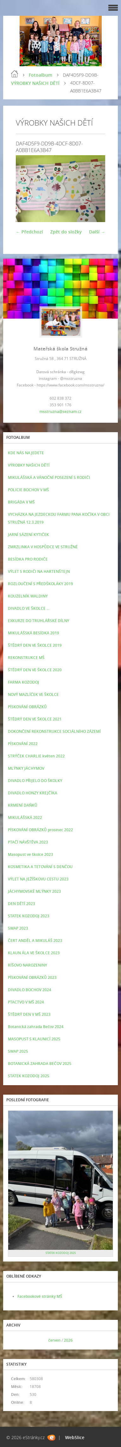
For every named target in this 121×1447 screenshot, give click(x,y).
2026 (68, 1340)
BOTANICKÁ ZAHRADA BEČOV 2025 (39, 1063)
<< (15, 1340)
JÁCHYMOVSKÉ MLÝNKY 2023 (34, 891)
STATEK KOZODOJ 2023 (28, 916)
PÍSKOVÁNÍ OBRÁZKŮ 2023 (32, 977)
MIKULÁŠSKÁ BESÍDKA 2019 (33, 633)
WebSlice (74, 1437)
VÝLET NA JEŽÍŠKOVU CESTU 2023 (38, 879)
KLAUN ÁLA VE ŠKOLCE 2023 (34, 953)
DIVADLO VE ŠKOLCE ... (28, 608)
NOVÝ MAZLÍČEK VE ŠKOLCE (33, 694)
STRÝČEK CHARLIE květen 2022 (36, 756)
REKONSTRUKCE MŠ (26, 657)
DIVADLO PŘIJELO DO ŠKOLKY (35, 780)
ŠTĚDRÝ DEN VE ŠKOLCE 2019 (35, 645)
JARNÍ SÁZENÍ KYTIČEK (28, 534)
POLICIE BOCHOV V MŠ (28, 489)
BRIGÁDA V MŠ (21, 502)
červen (54, 1340)
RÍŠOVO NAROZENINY (27, 965)
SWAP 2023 (18, 928)
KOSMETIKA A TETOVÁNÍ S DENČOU (40, 866)
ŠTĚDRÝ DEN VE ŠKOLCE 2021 (35, 719)
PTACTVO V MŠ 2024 (26, 1002)
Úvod (14, 74)
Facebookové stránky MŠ (39, 1296)
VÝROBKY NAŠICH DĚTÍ (35, 83)
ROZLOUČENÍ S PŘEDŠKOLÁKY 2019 (40, 583)
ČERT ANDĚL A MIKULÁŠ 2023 (35, 940)
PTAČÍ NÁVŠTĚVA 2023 (28, 842)
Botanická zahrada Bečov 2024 (36, 1026)
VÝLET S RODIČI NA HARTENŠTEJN (39, 571)
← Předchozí (29, 232)
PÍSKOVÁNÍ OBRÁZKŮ (27, 706)
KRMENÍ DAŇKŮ (22, 805)
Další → (97, 232)
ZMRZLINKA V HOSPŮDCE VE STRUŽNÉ (43, 547)
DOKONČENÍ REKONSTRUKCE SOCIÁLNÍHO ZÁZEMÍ (54, 731)
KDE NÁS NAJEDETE (26, 453)
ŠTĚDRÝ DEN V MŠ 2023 (29, 1014)
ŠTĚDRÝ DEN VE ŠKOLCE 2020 (35, 670)
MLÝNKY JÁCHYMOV (26, 768)
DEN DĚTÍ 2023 (21, 903)
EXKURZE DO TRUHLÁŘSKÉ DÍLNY (38, 620)
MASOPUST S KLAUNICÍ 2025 (34, 1039)
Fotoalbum (40, 75)
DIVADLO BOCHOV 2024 (29, 989)
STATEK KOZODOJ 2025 (28, 1076)
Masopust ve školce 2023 (30, 854)
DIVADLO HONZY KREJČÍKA (32, 793)
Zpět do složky (66, 232)
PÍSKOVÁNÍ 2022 (23, 743)
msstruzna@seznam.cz (60, 411)
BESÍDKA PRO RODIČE (28, 559)
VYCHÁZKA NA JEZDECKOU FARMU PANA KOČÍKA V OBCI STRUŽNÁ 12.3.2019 (59, 518)
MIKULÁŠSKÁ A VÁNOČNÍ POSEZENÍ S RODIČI (49, 477)
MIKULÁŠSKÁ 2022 (25, 817)
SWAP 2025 (18, 1051)
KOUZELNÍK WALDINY (28, 596)
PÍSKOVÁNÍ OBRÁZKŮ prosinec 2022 (40, 829)
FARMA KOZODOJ (23, 682)
